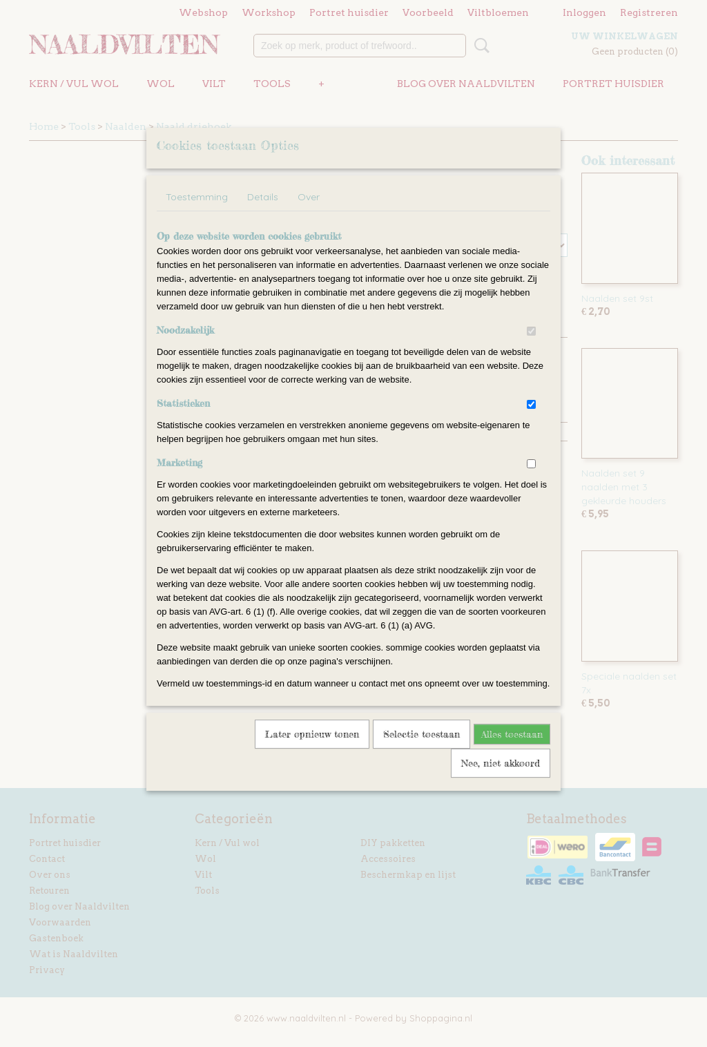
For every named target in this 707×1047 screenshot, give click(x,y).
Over (309, 215)
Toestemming (197, 215)
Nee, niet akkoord (500, 781)
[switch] (531, 349)
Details (262, 215)
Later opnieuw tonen (312, 752)
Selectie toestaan (421, 752)
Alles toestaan (512, 752)
